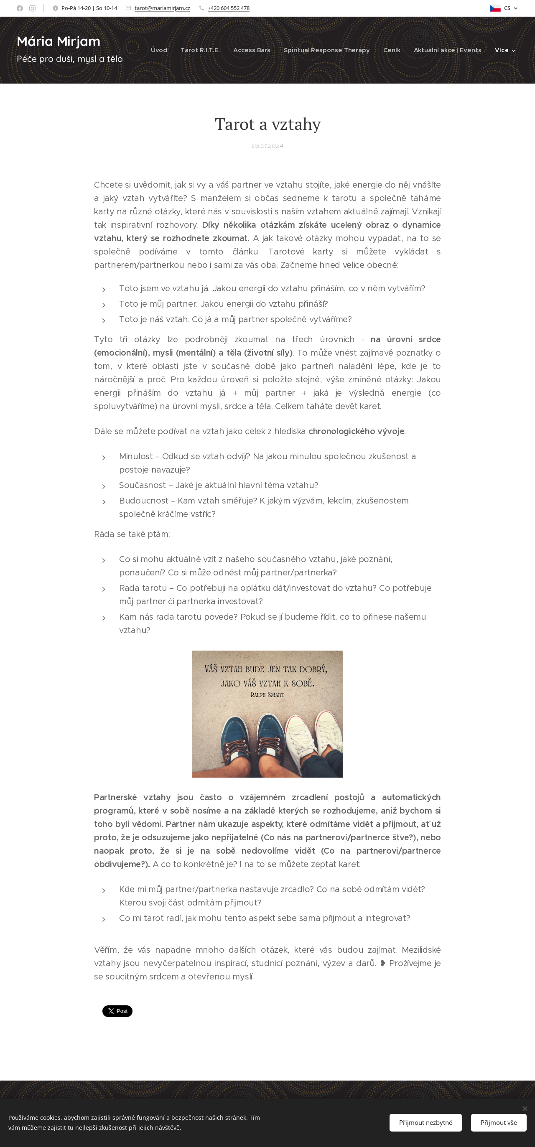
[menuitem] (162, 50)
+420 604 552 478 (229, 8)
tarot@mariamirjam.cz (162, 8)
